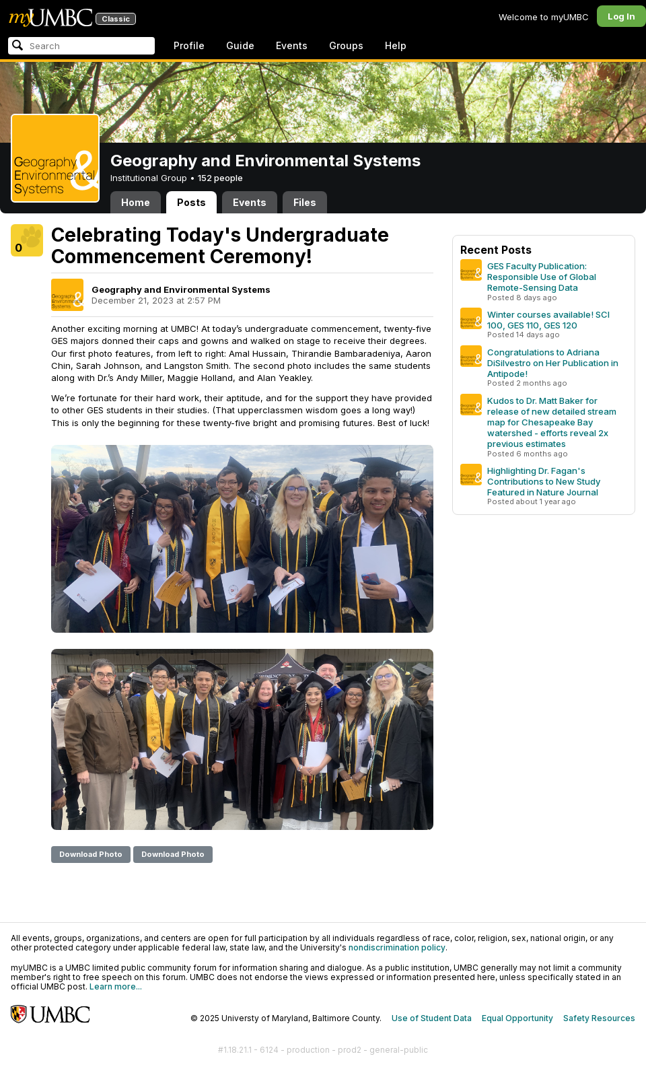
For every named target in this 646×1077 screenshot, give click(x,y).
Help (395, 45)
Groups (346, 45)
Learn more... (115, 986)
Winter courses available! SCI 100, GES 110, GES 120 (548, 320)
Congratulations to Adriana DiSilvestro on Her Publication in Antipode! (552, 363)
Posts (191, 202)
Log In (621, 16)
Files (304, 202)
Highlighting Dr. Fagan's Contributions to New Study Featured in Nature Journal (543, 481)
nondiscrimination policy (397, 947)
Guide (240, 45)
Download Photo (90, 854)
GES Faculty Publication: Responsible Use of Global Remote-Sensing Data (541, 276)
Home (135, 202)
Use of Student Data (432, 1018)
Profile (189, 45)
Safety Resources (599, 1018)
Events (292, 45)
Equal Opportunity (517, 1018)
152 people (220, 177)
